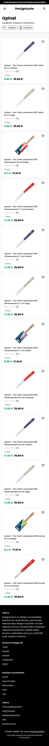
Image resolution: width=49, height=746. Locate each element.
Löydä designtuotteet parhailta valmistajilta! (24, 2)
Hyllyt (5, 664)
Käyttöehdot (8, 711)
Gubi (4, 689)
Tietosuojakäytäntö (12, 706)
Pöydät (5, 651)
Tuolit (5, 647)
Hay (4, 693)
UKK (4, 719)
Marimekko (8, 685)
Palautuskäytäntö (11, 715)
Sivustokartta (9, 723)
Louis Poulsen (8, 681)
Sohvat (5, 655)
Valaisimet (7, 659)
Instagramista (37, 731)
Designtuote (24, 9)
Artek (5, 676)
